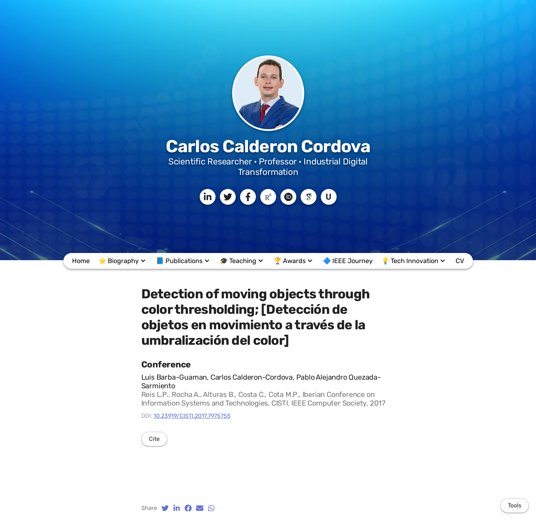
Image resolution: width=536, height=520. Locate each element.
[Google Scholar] (308, 197)
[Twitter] (228, 197)
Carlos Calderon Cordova (268, 146)
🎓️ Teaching (238, 261)
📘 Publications (179, 261)
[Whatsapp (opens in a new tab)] (211, 508)
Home (81, 261)
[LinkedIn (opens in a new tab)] (176, 508)
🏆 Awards (290, 261)
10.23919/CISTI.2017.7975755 (192, 415)
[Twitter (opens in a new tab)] (165, 508)
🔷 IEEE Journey (348, 261)
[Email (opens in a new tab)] (199, 508)
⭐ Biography (118, 261)
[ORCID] (288, 197)
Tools (514, 505)
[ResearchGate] (268, 197)
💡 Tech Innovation (409, 261)
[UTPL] (329, 197)
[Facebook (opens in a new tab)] (188, 508)
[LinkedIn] (208, 197)
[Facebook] (248, 197)
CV (460, 261)
